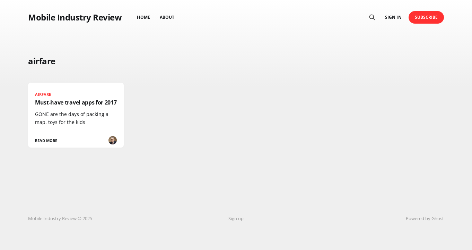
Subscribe (426, 17)
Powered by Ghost (425, 218)
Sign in (393, 17)
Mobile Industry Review (75, 17)
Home (143, 17)
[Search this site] (372, 17)
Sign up (236, 218)
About (167, 17)
